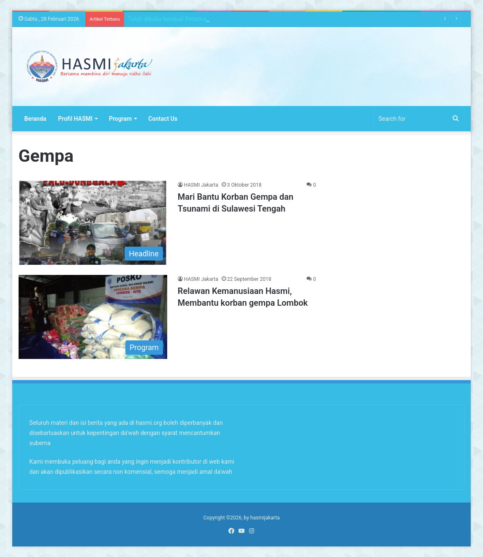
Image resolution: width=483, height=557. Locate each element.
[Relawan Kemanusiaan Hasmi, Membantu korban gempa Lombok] (93, 317)
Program (120, 118)
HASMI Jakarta (201, 185)
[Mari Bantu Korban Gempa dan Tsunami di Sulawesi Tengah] (93, 223)
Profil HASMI (75, 118)
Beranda (35, 118)
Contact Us (162, 118)
